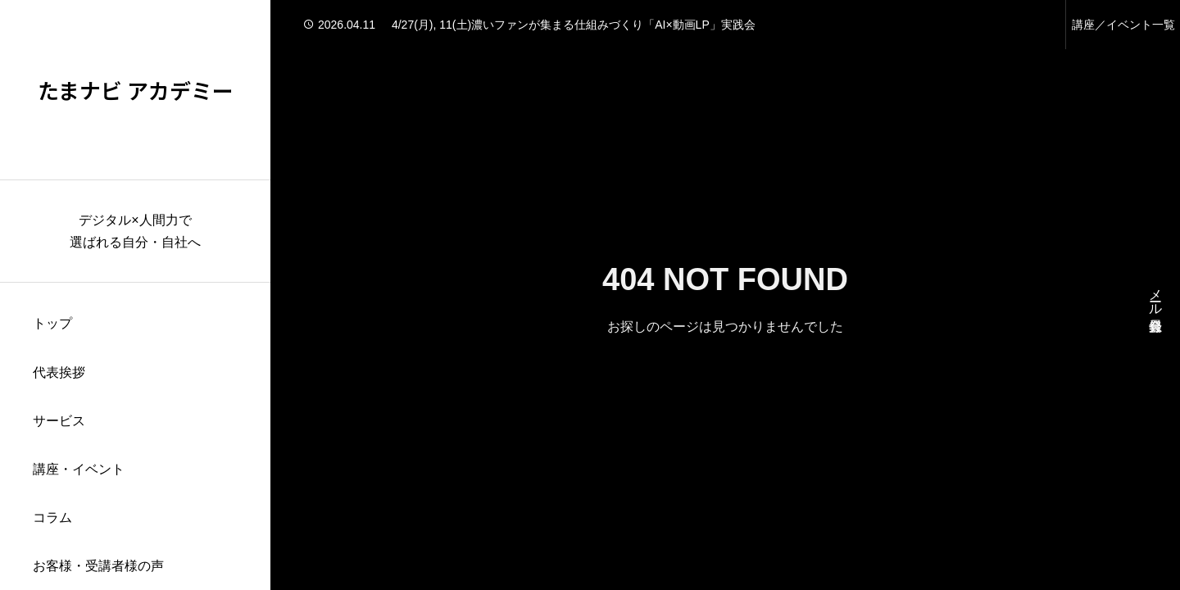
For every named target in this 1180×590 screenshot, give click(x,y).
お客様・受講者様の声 (98, 566)
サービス (59, 421)
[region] (135, 295)
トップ (52, 323)
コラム (52, 517)
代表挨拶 (59, 372)
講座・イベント (79, 469)
